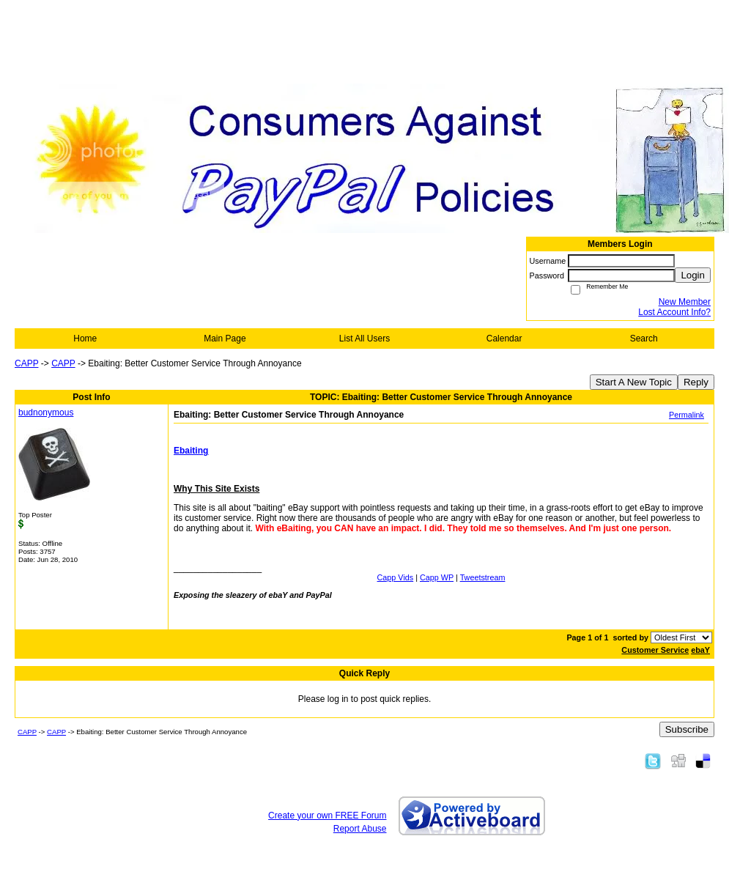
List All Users (364, 338)
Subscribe (686, 729)
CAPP (26, 363)
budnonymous (45, 412)
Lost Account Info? (674, 312)
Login (693, 275)
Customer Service (655, 650)
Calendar (504, 338)
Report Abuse (360, 829)
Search (644, 338)
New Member (685, 302)
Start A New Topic (634, 382)
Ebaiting (191, 450)
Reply (696, 382)
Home (85, 338)
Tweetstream (483, 577)
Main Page (224, 338)
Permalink (686, 414)
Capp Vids (395, 577)
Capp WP (437, 577)
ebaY (700, 650)
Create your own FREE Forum (327, 815)
